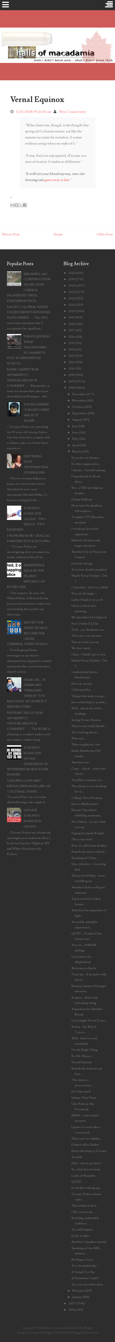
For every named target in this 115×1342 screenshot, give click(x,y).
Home (58, 234)
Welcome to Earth (83, 968)
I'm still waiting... (82, 563)
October (78, 407)
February (78, 1291)
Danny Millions (81, 499)
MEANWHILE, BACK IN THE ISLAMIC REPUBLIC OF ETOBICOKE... (26, 576)
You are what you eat (85, 642)
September (79, 413)
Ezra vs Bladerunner (84, 804)
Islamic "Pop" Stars (83, 1098)
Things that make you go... (88, 696)
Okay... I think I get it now (88, 654)
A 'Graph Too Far (83, 1272)
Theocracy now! (82, 839)
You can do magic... (84, 593)
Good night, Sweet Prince (88, 1020)
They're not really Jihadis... (88, 726)
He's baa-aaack (81, 1091)
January (77, 1297)
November (79, 400)
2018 (71, 324)
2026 (71, 273)
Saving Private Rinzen (86, 720)
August (77, 420)
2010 (71, 375)
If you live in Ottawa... (85, 458)
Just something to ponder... (89, 702)
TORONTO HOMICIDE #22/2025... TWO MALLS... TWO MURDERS (26, 519)
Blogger (88, 1328)
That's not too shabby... (86, 1138)
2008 (72, 388)
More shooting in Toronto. (89, 1151)
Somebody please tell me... (89, 852)
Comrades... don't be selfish (89, 587)
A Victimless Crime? (85, 1278)
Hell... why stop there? (86, 1163)
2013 (71, 356)
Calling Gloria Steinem (86, 798)
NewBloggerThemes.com (82, 1332)
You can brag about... (85, 732)
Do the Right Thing (84, 1050)
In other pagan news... (85, 464)
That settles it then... (84, 1206)
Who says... (78, 738)
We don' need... (81, 648)
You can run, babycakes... (87, 1284)
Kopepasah (36, 1332)
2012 (71, 362)
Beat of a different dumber (89, 846)
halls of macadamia (56, 1328)
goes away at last (56, 180)
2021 (71, 305)
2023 (71, 292)
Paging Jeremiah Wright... (88, 833)
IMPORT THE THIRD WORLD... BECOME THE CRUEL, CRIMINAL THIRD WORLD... (28, 633)
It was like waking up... (86, 1188)
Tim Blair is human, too (86, 780)
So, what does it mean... (86, 1169)
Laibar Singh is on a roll (87, 600)
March (76, 451)
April (75, 445)
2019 (71, 317)
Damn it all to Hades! (85, 1145)
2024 (71, 285)
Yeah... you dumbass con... (88, 630)
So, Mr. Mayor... (82, 1056)
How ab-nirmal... (82, 684)
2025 (71, 279)
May (75, 439)
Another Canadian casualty (89, 1242)
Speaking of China (83, 858)
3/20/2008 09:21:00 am (33, 112)
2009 (72, 381)
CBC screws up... (82, 1212)
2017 (71, 330)
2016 (71, 337)
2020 (71, 311)
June (75, 432)
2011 (71, 369)
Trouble (76, 1157)
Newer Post (11, 234)
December (79, 394)
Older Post (105, 234)
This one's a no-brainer (86, 636)
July (74, 426)
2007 (72, 1303)
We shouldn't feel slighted (89, 617)
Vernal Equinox (37, 100)
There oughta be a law (85, 744)
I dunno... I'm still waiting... (89, 470)
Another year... (81, 762)
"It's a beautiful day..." (85, 1266)
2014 (71, 349)
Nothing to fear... (82, 1260)
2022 (71, 298)
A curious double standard (89, 569)
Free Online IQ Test (85, 624)
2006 (72, 1310)
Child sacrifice (81, 690)
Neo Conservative (72, 112)
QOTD (76, 1182)
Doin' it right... (81, 1236)
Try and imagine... (83, 1229)
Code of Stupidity (83, 1176)
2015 (71, 343)
